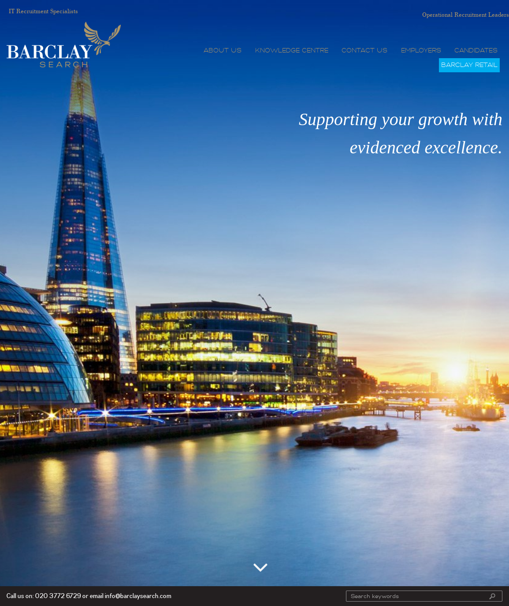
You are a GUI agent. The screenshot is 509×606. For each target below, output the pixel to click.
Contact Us (364, 50)
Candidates (476, 50)
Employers (421, 50)
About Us (222, 50)
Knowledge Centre (291, 50)
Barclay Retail (469, 65)
